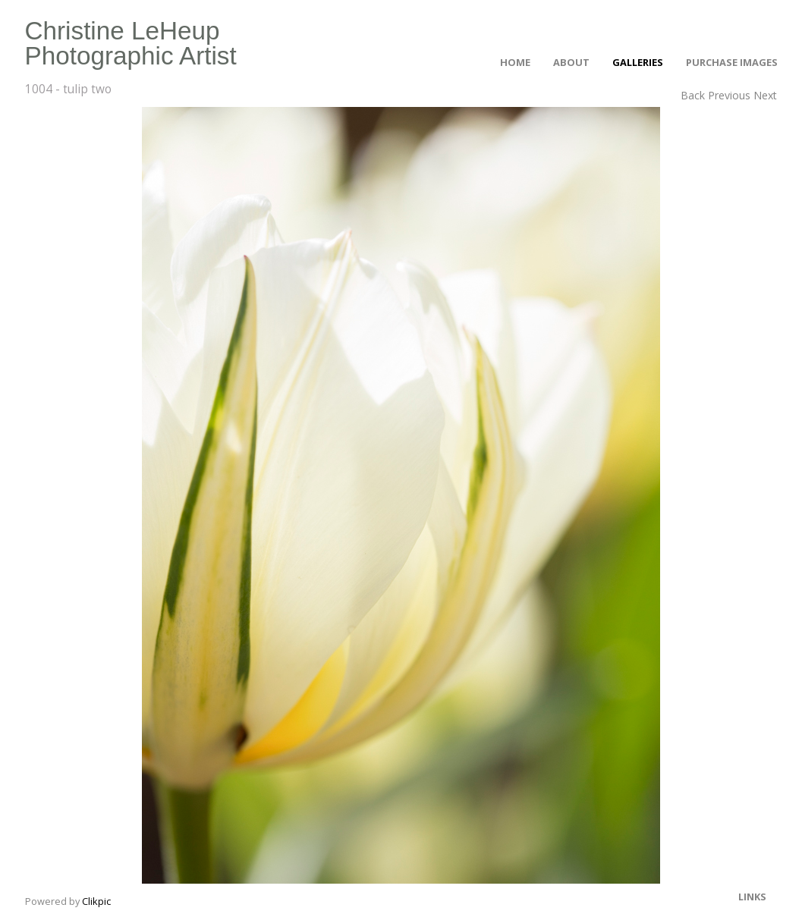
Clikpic (96, 901)
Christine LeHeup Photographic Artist (131, 43)
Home (515, 62)
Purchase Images (732, 62)
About (571, 62)
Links (752, 896)
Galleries (637, 62)
